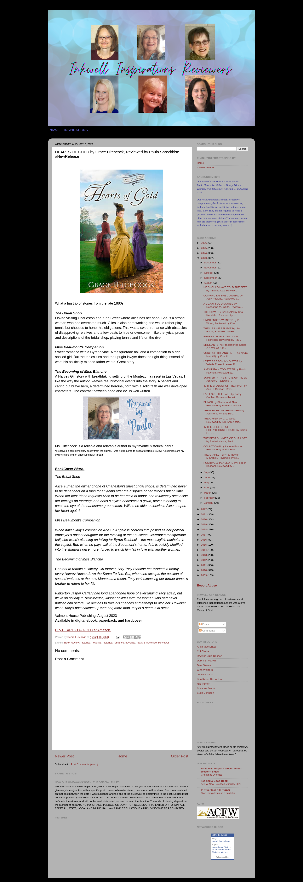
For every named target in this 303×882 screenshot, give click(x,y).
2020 (204, 519)
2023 (204, 258)
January (209, 502)
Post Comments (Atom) (84, 764)
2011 (204, 565)
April (207, 487)
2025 (204, 248)
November (210, 267)
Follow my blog (222, 857)
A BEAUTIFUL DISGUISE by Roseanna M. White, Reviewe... (223, 305)
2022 (204, 509)
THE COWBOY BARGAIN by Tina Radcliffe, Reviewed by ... (223, 314)
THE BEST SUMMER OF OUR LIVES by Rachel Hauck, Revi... (225, 440)
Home (122, 756)
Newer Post (64, 756)
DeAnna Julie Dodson (209, 655)
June (207, 477)
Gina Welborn (205, 669)
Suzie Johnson (205, 692)
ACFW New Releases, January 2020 (221, 784)
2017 (204, 534)
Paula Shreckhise (146, 642)
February (209, 497)
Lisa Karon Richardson (210, 679)
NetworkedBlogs (219, 835)
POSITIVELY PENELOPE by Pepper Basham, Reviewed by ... (224, 464)
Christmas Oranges (211, 774)
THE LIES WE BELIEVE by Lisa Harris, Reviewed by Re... (222, 330)
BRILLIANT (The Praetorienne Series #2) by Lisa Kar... (225, 346)
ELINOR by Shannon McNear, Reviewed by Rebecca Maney (222, 404)
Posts (204, 624)
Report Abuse (207, 585)
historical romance (113, 642)
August (208, 282)
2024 (204, 253)
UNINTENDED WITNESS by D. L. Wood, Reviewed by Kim (223, 322)
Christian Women (220, 852)
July (206, 472)
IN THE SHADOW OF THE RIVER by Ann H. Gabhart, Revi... (225, 387)
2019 (204, 524)
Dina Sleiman (204, 665)
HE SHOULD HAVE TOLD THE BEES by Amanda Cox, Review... (225, 289)
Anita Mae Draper (207, 646)
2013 (204, 554)
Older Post (179, 756)
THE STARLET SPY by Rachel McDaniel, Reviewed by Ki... (221, 456)
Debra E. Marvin (206, 660)
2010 (204, 570)
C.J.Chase (203, 651)
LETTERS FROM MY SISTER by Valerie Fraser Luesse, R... (222, 363)
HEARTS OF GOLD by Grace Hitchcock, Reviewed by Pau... (222, 338)
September (211, 277)
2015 (204, 544)
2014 (204, 549)
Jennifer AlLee (205, 674)
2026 (204, 242)
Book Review (71, 642)
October (209, 272)
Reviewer (163, 642)
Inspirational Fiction (221, 847)
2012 (204, 560)
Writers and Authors (221, 849)
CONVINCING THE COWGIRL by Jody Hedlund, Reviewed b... (223, 297)
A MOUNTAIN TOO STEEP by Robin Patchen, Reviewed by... (224, 371)
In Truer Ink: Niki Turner (215, 790)
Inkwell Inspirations (221, 841)
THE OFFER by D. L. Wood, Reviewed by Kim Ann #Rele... (222, 420)
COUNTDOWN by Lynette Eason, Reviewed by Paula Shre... (223, 448)
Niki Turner (203, 683)
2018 (204, 529)
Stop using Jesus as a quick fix (218, 793)
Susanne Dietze (206, 688)
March (208, 492)
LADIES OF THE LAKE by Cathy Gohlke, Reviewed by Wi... (222, 396)
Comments (207, 630)
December (210, 262)
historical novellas (91, 642)
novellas (130, 642)
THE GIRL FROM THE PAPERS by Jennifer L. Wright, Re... (223, 412)
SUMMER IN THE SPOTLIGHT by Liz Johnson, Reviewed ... (225, 379)
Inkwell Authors (205, 167)
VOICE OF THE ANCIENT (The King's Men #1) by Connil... (225, 354)
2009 (204, 575)
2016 (204, 539)
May (207, 482)
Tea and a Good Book (214, 780)
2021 (204, 514)
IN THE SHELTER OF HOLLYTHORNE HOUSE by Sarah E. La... (225, 430)
